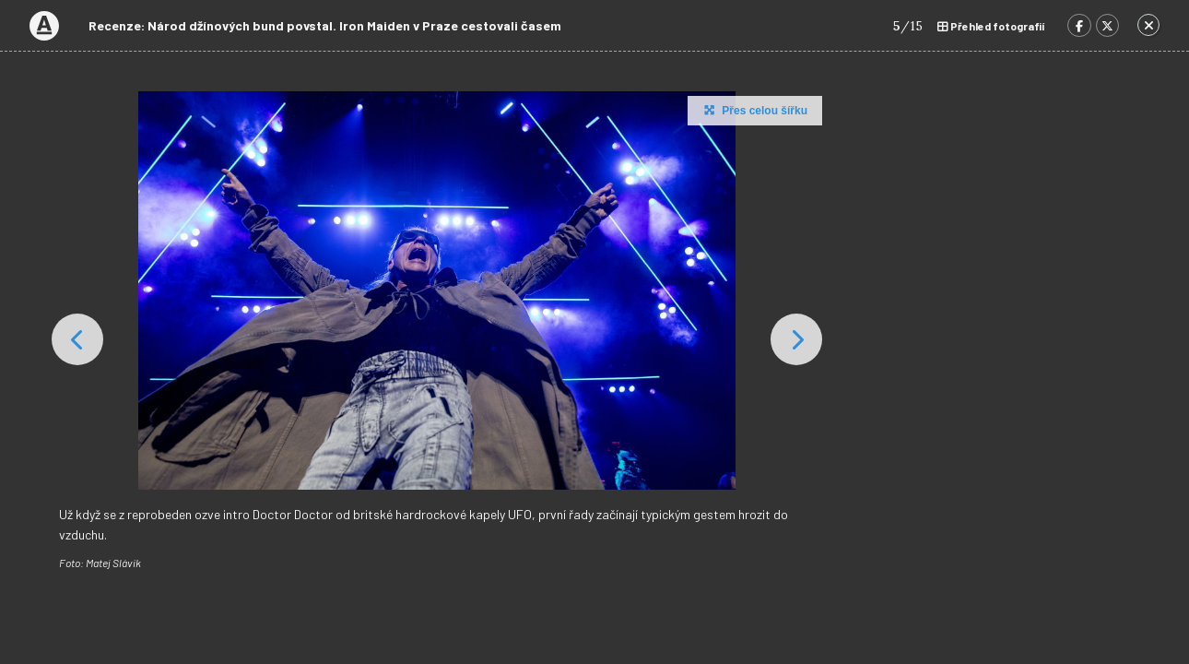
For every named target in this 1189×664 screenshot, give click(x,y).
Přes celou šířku (753, 110)
